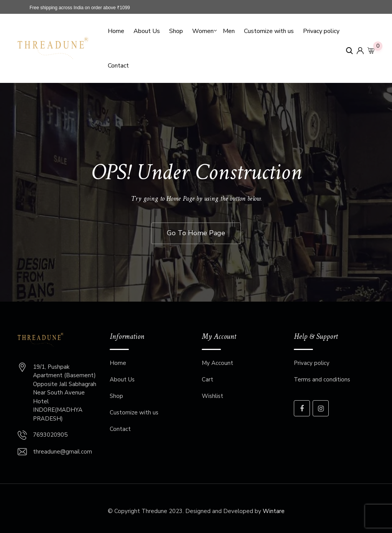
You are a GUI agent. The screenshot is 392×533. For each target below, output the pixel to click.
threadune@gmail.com (62, 451)
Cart (207, 379)
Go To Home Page (196, 233)
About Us (146, 31)
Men (229, 31)
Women (203, 31)
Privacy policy (321, 31)
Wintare (274, 511)
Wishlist (212, 396)
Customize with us (269, 31)
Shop (176, 31)
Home (116, 31)
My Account (217, 363)
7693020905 (50, 435)
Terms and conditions (322, 379)
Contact (118, 65)
